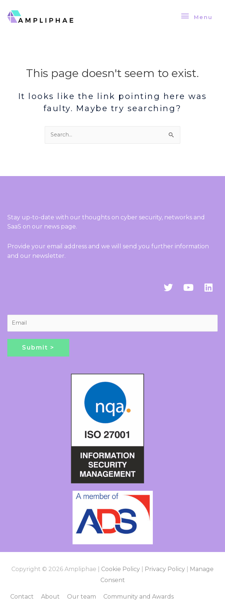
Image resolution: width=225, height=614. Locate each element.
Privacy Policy (165, 569)
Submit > (38, 347)
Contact (22, 596)
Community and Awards (138, 596)
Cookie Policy (120, 569)
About (50, 596)
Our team (81, 596)
